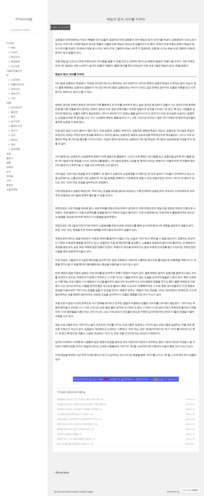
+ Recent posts (61, 472)
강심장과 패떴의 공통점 (68, 434)
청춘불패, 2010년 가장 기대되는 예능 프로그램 (78, 399)
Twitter (67, 492)
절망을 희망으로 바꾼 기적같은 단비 (73, 429)
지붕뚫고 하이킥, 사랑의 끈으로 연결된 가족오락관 (80, 404)
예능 (12, 47)
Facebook (75, 492)
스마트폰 (15, 80)
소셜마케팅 (12, 189)
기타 (12, 98)
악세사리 (15, 89)
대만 (12, 144)
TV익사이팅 (23, 19)
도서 (8, 171)
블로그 (9, 158)
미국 (12, 135)
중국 (12, 116)
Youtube (82, 492)
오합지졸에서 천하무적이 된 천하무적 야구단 (77, 419)
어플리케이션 (17, 84)
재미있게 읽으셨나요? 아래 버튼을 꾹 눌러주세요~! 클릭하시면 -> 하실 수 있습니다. (126, 379)
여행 (8, 103)
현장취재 (15, 61)
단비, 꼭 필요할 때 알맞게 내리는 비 (73, 444)
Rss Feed (57, 492)
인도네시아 (16, 107)
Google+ (90, 492)
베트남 (14, 140)
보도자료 (15, 66)
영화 (8, 162)
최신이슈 (15, 57)
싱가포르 (15, 121)
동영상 (9, 185)
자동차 (9, 167)
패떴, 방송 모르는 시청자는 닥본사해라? (75, 424)
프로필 (9, 176)
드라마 (14, 52)
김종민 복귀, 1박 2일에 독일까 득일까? (74, 439)
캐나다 (14, 130)
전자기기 (15, 93)
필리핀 (14, 112)
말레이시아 (16, 126)
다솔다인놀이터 (14, 71)
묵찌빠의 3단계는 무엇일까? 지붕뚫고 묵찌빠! (78, 409)
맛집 (8, 154)
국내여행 (15, 149)
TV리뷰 (10, 43)
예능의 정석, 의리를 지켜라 (126, 19)
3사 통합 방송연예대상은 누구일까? (73, 414)
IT (7, 75)
